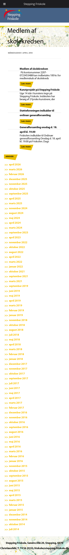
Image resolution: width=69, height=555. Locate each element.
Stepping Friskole (34, 4)
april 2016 (15, 446)
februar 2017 (16, 408)
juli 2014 (14, 529)
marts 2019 (15, 305)
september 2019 (18, 286)
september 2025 (18, 194)
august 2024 (16, 213)
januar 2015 (16, 510)
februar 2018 (16, 354)
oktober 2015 (17, 471)
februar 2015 (16, 505)
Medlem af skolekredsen (34, 69)
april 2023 (15, 237)
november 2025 (18, 184)
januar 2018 (16, 359)
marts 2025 (15, 203)
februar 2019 (16, 310)
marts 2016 (15, 451)
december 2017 (18, 364)
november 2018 (18, 320)
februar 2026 (16, 174)
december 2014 (18, 514)
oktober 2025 (17, 189)
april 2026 (15, 164)
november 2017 (18, 369)
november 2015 (18, 466)
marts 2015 (15, 500)
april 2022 (15, 257)
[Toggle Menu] (4, 4)
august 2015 (16, 481)
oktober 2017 (17, 374)
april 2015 (15, 495)
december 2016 (18, 412)
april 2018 (15, 344)
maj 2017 (14, 393)
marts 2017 (15, 403)
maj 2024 (14, 218)
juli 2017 (14, 383)
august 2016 (16, 432)
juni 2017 (14, 388)
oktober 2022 (17, 247)
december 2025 (18, 179)
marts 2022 (15, 262)
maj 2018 (14, 339)
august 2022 (16, 252)
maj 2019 (14, 296)
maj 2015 (14, 490)
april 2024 (15, 223)
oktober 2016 (17, 422)
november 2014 (18, 519)
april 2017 (15, 398)
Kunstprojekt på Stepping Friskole (40, 90)
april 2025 (15, 198)
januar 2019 (16, 315)
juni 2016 (14, 437)
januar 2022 (16, 266)
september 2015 (18, 476)
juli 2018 (14, 335)
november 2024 (18, 208)
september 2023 (18, 232)
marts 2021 (15, 281)
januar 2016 (16, 461)
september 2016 (18, 427)
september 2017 (18, 378)
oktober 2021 (17, 271)
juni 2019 (14, 291)
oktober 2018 (17, 325)
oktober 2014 (17, 524)
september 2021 (18, 276)
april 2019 (15, 301)
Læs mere (26, 84)
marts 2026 (15, 169)
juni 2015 (14, 485)
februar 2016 (16, 456)
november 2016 (18, 417)
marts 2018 (15, 349)
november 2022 (18, 242)
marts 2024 (15, 228)
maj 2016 (14, 442)
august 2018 (16, 330)
